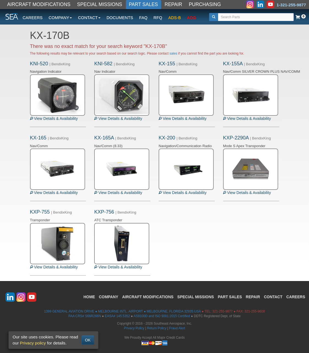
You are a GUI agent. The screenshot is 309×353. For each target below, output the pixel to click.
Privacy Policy (134, 328)
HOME (89, 297)
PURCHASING (205, 4)
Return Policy (157, 328)
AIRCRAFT (147, 297)
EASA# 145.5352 (117, 316)
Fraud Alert (177, 328)
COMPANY (108, 297)
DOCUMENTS (120, 17)
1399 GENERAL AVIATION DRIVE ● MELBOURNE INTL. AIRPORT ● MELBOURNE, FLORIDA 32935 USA (122, 311)
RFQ (157, 17)
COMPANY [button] (60, 17)
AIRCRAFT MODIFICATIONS (39, 4)
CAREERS (33, 17)
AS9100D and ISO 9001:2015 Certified (162, 316)
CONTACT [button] (89, 17)
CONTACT (273, 297)
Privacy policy (33, 343)
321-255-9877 (222, 311)
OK (88, 340)
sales (173, 53)
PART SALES (143, 4)
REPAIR (173, 4)
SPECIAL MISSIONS (99, 4)
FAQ (143, 17)
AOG (191, 17)
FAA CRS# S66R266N (84, 316)
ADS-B (174, 17)
